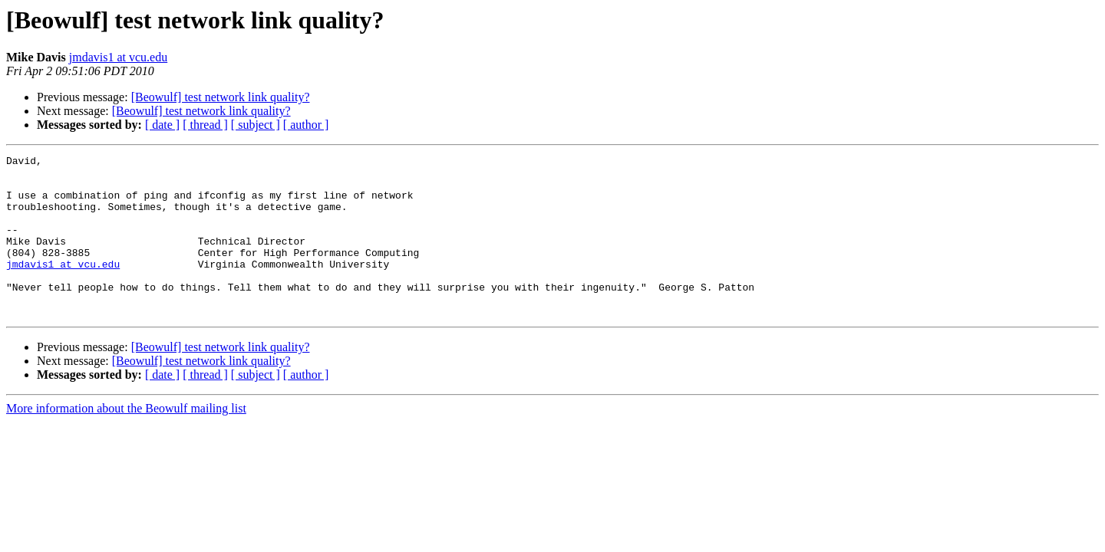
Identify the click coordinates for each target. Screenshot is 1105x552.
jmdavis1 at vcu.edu (118, 57)
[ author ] (306, 124)
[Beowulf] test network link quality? (220, 97)
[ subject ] (255, 124)
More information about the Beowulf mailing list (126, 440)
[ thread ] (205, 124)
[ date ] (162, 124)
